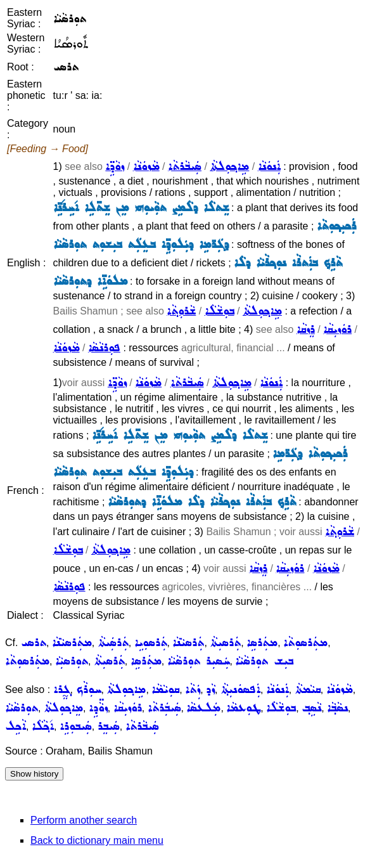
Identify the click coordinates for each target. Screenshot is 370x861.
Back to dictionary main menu (96, 840)
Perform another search (83, 820)
